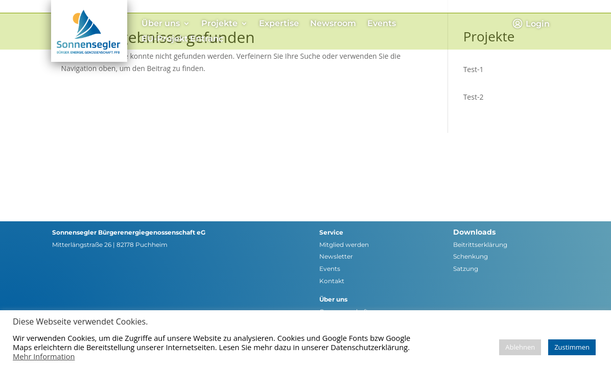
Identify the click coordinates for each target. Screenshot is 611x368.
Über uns (161, 24)
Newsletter (336, 256)
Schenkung (470, 256)
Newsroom (333, 24)
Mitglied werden (344, 244)
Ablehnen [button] (520, 347)
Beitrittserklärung (480, 244)
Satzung (465, 268)
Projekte (219, 24)
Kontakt (331, 281)
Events (381, 24)
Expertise (279, 24)
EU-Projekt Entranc (182, 39)
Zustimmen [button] (572, 347)
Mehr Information (44, 356)
